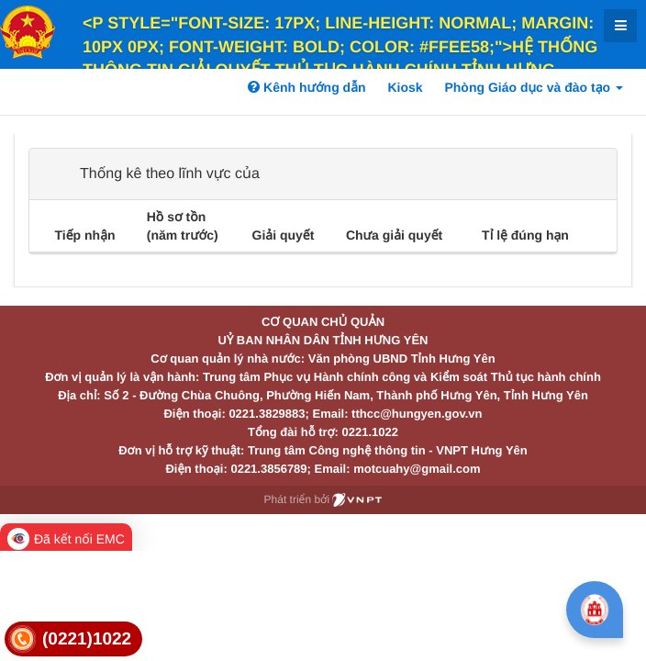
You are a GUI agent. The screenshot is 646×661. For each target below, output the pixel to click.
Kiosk (404, 87)
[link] (73, 639)
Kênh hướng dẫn (306, 87)
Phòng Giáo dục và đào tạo (533, 87)
